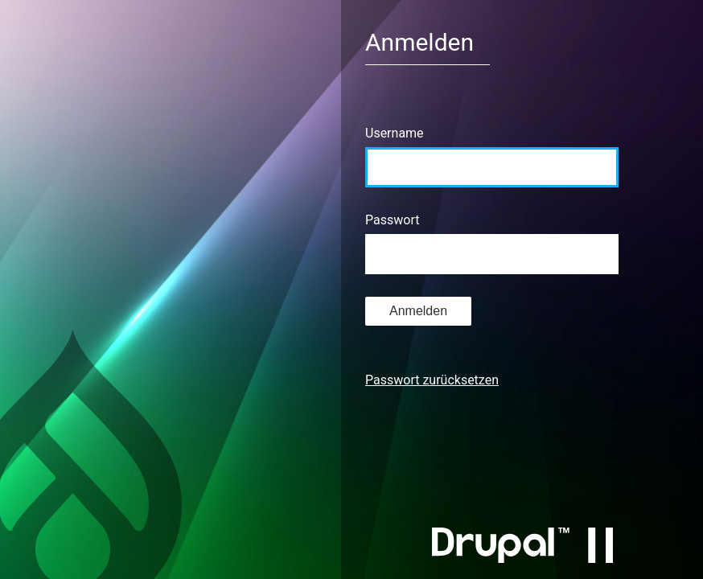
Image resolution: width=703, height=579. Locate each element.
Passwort (392, 220)
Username (394, 133)
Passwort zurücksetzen (432, 380)
